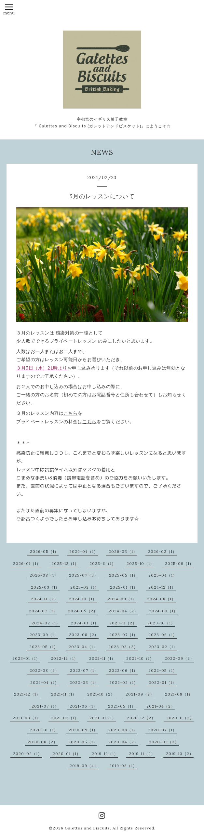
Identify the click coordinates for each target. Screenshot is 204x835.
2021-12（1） (27, 694)
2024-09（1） (122, 598)
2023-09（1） (44, 634)
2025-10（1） (140, 563)
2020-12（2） (141, 717)
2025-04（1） (162, 575)
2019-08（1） (123, 765)
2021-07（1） (45, 706)
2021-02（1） (65, 717)
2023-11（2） (123, 622)
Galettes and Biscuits (87, 828)
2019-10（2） (180, 753)
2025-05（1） (123, 575)
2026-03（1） (123, 551)
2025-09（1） (179, 563)
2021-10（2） (101, 694)
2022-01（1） (162, 682)
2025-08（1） (44, 575)
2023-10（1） (161, 622)
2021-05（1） (122, 706)
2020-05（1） (82, 741)
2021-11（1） (63, 694)
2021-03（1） (26, 717)
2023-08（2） (84, 634)
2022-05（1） (162, 670)
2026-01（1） (27, 563)
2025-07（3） (83, 575)
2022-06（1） (123, 670)
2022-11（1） (102, 658)
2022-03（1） (84, 682)
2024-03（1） (163, 610)
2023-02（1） (163, 646)
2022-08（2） (44, 670)
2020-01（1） (67, 753)
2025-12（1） (65, 563)
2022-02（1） (123, 682)
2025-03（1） (45, 587)
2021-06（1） (83, 706)
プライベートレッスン (73, 341)
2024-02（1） (46, 622)
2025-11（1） (102, 563)
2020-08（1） (122, 729)
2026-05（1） (44, 551)
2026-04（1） (83, 551)
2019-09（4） (84, 765)
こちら (70, 413)
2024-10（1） (83, 598)
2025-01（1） (124, 587)
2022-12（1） (64, 658)
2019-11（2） (142, 753)
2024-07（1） (43, 610)
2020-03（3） (164, 741)
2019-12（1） (105, 753)
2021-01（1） (102, 717)
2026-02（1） (162, 551)
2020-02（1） (27, 753)
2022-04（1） (44, 682)
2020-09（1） (83, 729)
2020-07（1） (162, 729)
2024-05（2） (83, 610)
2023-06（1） (162, 634)
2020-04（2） (123, 741)
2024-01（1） (85, 622)
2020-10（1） (44, 729)
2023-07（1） (123, 634)
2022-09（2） (179, 658)
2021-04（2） (160, 706)
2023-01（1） (26, 658)
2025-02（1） (84, 587)
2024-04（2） (123, 610)
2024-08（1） (161, 598)
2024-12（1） (162, 587)
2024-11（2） (44, 598)
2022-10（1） (140, 658)
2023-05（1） (43, 646)
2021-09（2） (140, 694)
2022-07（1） (84, 670)
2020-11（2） (180, 717)
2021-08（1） (179, 694)
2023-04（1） (83, 646)
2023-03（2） (123, 646)
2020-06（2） (43, 741)
